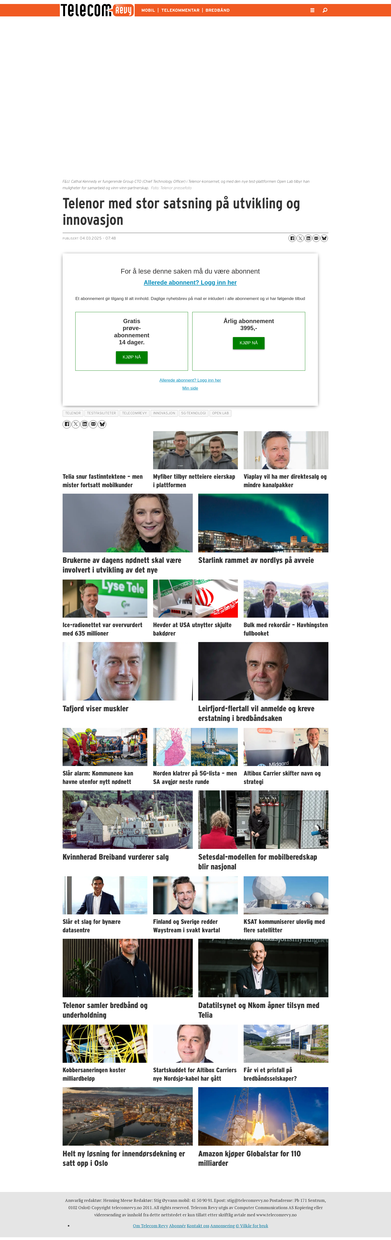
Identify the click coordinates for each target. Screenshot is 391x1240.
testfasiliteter (101, 413)
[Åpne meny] (312, 10)
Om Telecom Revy (150, 1226)
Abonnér (177, 1226)
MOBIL (148, 10)
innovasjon (164, 413)
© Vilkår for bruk (252, 1226)
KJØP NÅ (132, 357)
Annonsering (222, 1226)
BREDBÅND (217, 10)
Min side (190, 388)
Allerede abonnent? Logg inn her (190, 282)
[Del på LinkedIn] (308, 238)
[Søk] (325, 10)
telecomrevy (134, 413)
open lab (220, 413)
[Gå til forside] (97, 10)
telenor (73, 413)
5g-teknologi (193, 413)
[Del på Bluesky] (324, 238)
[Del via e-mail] (316, 238)
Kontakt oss (198, 1226)
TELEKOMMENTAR (180, 10)
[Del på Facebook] (292, 238)
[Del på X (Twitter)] (300, 238)
